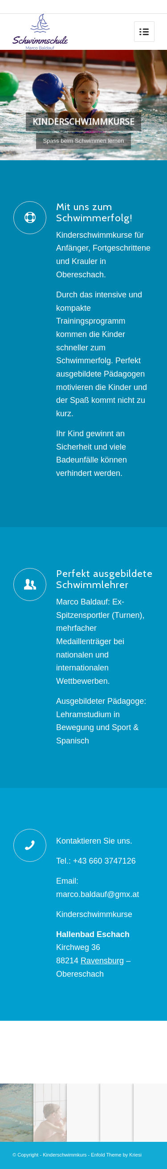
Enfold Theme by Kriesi (116, 1154)
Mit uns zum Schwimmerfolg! (94, 212)
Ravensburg (102, 960)
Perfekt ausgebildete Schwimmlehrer (104, 579)
